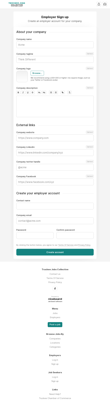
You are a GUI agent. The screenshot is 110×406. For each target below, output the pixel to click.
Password (21, 230)
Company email (24, 215)
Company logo (55, 69)
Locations (55, 342)
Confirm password (65, 230)
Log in (55, 359)
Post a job (55, 324)
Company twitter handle (55, 162)
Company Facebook (55, 176)
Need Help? (55, 394)
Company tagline (55, 54)
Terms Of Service (66, 245)
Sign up (55, 364)
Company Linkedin (55, 147)
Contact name (23, 201)
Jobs (55, 313)
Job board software (55, 301)
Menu (5, 4)
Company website (55, 132)
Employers (55, 317)
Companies (55, 338)
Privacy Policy (84, 245)
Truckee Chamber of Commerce (55, 398)
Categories (55, 347)
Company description (55, 88)
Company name (24, 39)
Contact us (55, 274)
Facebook (55, 288)
